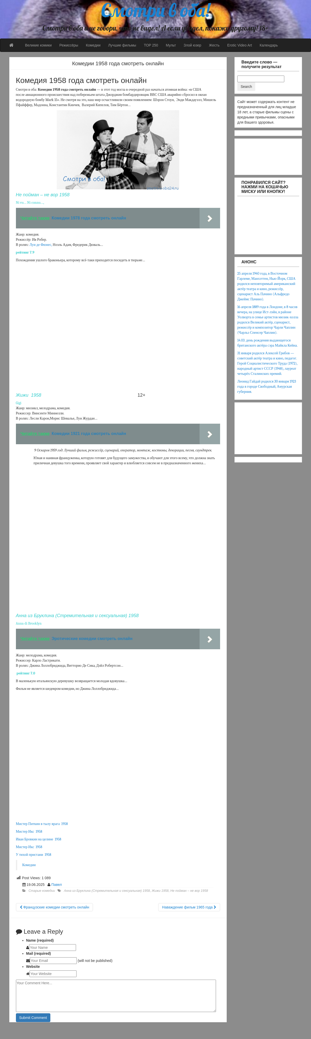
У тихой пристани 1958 (33, 854)
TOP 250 (151, 45)
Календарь (269, 45)
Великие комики (38, 45)
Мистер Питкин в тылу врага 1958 (42, 824)
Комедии (93, 45)
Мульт (171, 45)
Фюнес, (46, 245)
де (38, 245)
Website (33, 966)
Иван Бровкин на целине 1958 (38, 839)
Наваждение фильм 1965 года (189, 907)
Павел (56, 885)
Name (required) (40, 940)
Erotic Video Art (239, 45)
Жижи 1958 (160, 891)
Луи (33, 245)
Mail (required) (38, 953)
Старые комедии (42, 891)
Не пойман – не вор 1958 (189, 891)
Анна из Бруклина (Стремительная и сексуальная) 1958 (107, 891)
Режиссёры (68, 45)
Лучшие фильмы (122, 45)
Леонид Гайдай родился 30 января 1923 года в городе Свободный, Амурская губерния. (266, 386)
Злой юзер (192, 45)
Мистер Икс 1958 (29, 831)
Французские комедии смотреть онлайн (54, 907)
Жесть (214, 45)
